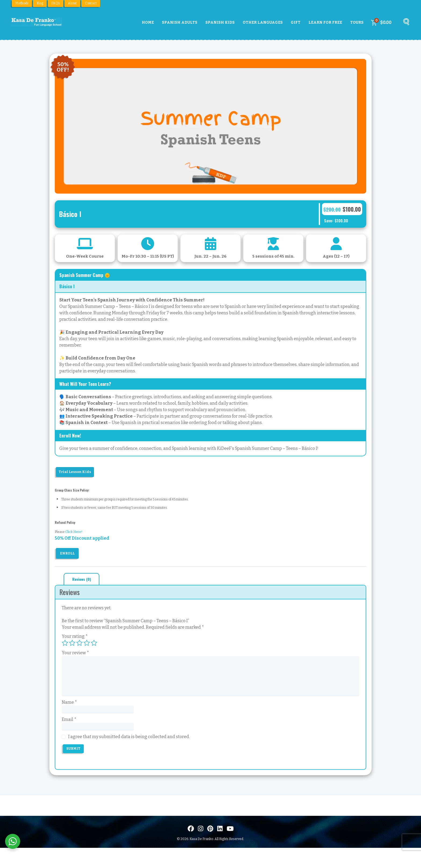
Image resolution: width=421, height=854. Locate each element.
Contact (91, 3)
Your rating (75, 638)
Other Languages (263, 22)
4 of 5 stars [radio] (87, 645)
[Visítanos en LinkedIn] (220, 834)
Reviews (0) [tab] (83, 581)
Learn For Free (325, 22)
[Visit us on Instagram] (200, 834)
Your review (75, 655)
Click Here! (73, 533)
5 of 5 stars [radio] (94, 645)
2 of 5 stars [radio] (72, 645)
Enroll (68, 555)
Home (148, 22)
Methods (21, 3)
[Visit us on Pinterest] (210, 834)
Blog (40, 3)
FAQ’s (55, 3)
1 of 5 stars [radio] (65, 645)
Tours (357, 22)
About (72, 3)
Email (69, 723)
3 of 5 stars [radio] (79, 645)
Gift (295, 22)
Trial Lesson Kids (78, 472)
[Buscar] (405, 23)
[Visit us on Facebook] (191, 834)
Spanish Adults (179, 22)
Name (69, 704)
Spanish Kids (220, 22)
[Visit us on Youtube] (230, 834)
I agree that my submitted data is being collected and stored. (129, 742)
